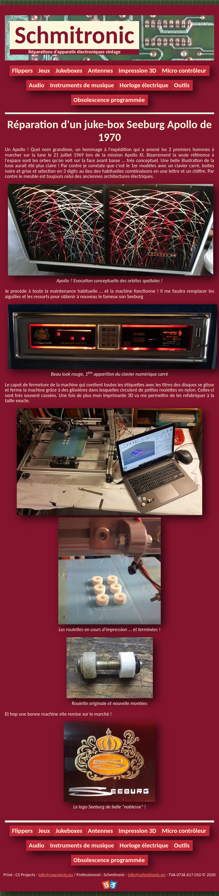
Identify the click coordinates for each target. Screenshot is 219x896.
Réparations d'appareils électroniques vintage (74, 52)
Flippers (22, 70)
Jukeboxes (69, 70)
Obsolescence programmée (109, 100)
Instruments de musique (82, 85)
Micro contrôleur (184, 70)
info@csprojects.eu (55, 874)
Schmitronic (74, 35)
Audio (36, 85)
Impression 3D (137, 70)
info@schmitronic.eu (146, 874)
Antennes (100, 70)
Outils (181, 85)
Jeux (44, 70)
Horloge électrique (144, 85)
